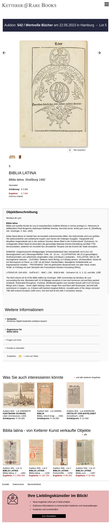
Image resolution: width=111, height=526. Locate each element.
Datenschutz (18, 484)
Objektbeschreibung (22, 212)
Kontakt (5, 484)
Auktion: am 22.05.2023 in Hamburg (49, 25)
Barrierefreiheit (34, 484)
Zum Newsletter (49, 516)
